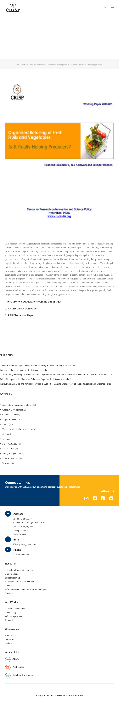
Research (6, 463)
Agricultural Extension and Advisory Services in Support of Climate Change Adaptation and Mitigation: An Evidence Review (56, 384)
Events (5, 424)
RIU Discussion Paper (21, 315)
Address (18, 513)
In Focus (6, 439)
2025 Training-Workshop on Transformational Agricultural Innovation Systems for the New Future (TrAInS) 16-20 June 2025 (56, 374)
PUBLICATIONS (10, 458)
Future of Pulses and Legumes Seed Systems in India (23, 370)
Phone (17, 549)
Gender (5, 434)
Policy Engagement (11, 453)
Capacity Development (12, 410)
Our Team (9, 639)
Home (18, 65)
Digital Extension (10, 419)
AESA (16, 659)
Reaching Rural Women (24, 675)
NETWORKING (9, 444)
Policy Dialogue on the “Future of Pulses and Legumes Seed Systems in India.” (35, 379)
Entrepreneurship (12, 578)
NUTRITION (8, 448)
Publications (18, 667)
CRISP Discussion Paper (23, 308)
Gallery (8, 643)
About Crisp (10, 635)
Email (16, 539)
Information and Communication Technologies (26, 589)
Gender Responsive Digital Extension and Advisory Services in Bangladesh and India (38, 365)
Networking (10, 612)
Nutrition (9, 593)
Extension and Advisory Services (34, 65)
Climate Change (9, 414)
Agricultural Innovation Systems (16, 405)
